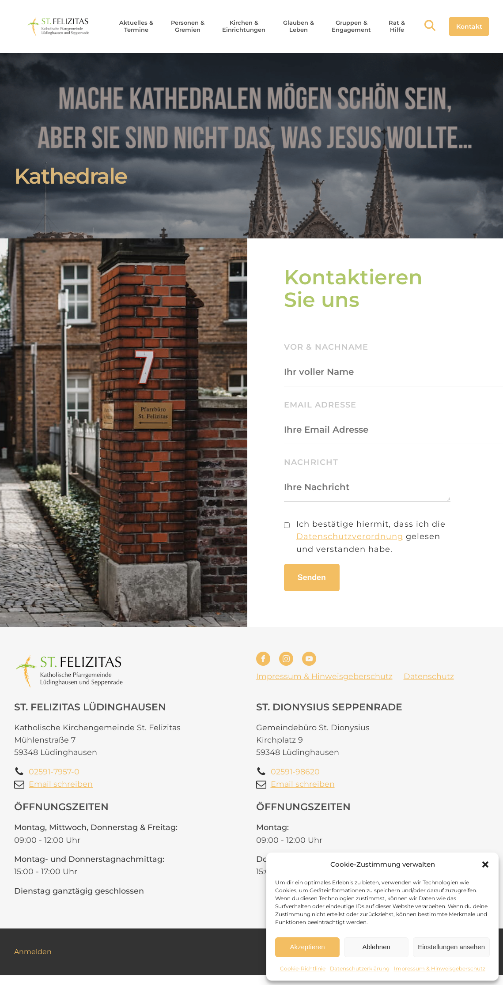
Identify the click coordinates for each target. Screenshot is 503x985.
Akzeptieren (307, 947)
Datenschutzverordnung (349, 536)
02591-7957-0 (54, 771)
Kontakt (469, 26)
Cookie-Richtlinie (302, 968)
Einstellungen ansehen (451, 947)
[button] (485, 864)
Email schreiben (61, 784)
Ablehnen (376, 947)
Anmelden (33, 951)
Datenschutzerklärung (360, 968)
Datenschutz (429, 676)
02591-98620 (295, 771)
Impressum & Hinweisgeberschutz (439, 968)
